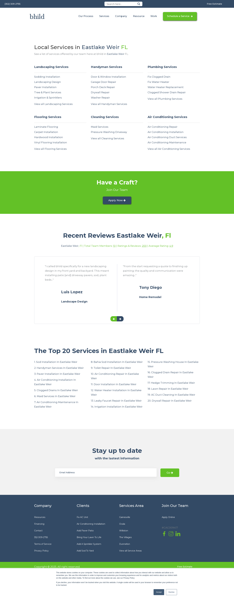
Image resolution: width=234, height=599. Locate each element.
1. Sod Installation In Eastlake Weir (55, 362)
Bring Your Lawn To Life (89, 538)
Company (121, 16)
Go (170, 473)
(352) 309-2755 (12, 4)
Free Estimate (214, 4)
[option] (78, 291)
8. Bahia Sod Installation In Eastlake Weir (117, 362)
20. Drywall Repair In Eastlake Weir (170, 401)
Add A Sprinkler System (89, 544)
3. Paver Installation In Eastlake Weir (57, 374)
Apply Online (168, 517)
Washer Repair (100, 97)
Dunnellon (124, 544)
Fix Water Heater (158, 81)
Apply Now (117, 200)
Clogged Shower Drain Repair (167, 92)
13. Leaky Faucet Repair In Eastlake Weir (116, 401)
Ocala (122, 524)
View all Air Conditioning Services (169, 148)
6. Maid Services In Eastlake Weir (55, 396)
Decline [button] (171, 592)
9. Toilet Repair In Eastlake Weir (111, 368)
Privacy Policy (41, 551)
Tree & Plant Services (47, 92)
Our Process (85, 16)
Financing (39, 524)
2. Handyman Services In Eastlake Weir (59, 368)
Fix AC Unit (82, 517)
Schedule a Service (178, 16)
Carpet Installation (46, 132)
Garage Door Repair (103, 81)
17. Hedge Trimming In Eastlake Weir (171, 383)
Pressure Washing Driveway (109, 132)
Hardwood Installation (48, 137)
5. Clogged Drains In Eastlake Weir (56, 390)
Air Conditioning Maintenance (167, 142)
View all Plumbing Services (165, 98)
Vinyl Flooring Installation (50, 142)
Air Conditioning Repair (162, 126)
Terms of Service (42, 544)
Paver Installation (45, 87)
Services (104, 16)
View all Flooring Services (50, 148)
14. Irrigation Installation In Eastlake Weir (117, 407)
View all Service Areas (130, 551)
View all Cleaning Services (107, 138)
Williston (123, 531)
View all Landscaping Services (53, 104)
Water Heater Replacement (166, 87)
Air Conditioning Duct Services (167, 137)
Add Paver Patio (85, 531)
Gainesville (124, 517)
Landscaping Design (47, 81)
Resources (39, 517)
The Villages (125, 538)
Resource (138, 16)
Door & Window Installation (108, 76)
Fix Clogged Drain (159, 76)
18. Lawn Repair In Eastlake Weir (168, 389)
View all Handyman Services (109, 104)
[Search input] (121, 4)
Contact (38, 531)
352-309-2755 (41, 538)
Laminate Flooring (46, 126)
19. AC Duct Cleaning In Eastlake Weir (171, 395)
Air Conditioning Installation (166, 132)
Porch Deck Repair (103, 87)
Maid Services (99, 126)
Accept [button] (159, 592)
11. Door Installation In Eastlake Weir (113, 385)
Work (153, 16)
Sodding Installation (47, 76)
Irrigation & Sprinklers (48, 97)
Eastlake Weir (101, 47)
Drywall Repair (100, 92)
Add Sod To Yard (85, 551)
